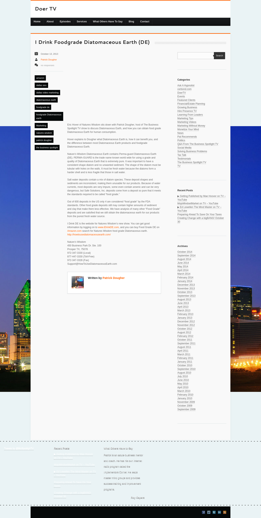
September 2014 (186, 255)
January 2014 (184, 281)
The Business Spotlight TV (191, 162)
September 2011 (186, 343)
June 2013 (183, 303)
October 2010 (184, 365)
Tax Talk (181, 155)
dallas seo (41, 85)
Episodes (65, 21)
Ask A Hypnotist (185, 85)
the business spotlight (47, 147)
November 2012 (186, 325)
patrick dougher (44, 140)
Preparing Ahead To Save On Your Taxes (199, 214)
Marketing (41, 125)
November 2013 (186, 288)
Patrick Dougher (49, 59)
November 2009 (186, 402)
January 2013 (184, 317)
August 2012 (184, 332)
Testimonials (184, 158)
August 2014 (184, 259)
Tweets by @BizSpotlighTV (19, 448)
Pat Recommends (187, 136)
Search (218, 55)
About (50, 21)
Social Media (184, 147)
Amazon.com (74, 230)
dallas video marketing (47, 92)
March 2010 (183, 391)
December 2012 (186, 321)
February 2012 (185, 336)
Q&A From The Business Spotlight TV (197, 144)
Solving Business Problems (192, 151)
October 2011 (184, 339)
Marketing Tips (185, 118)
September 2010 (186, 369)
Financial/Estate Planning (191, 103)
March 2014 (183, 273)
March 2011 (183, 354)
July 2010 (182, 376)
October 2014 (184, 251)
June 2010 (183, 380)
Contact (144, 21)
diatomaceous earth (46, 100)
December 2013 (186, 284)
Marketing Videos (186, 122)
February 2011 (185, 358)
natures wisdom (44, 133)
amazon (40, 78)
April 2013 (182, 306)
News (180, 133)
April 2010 (182, 387)
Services (82, 21)
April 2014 (182, 270)
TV (178, 166)
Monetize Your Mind (188, 129)
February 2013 (185, 314)
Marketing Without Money (191, 125)
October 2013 (184, 292)
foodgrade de (43, 107)
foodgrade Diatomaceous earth (48, 116)
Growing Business (187, 107)
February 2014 (185, 277)
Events (181, 96)
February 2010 (185, 394)
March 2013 (183, 310)
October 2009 (184, 405)
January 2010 (184, 398)
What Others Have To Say (108, 21)
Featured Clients (186, 100)
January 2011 (184, 361)
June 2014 (183, 262)
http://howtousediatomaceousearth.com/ (89, 234)
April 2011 (182, 350)
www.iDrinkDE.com (108, 227)
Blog (131, 21)
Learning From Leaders (190, 114)
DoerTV (181, 92)
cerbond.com (184, 89)
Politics (181, 140)
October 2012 (184, 328)
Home (37, 21)
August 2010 (184, 372)
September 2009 (186, 409)
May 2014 (182, 266)
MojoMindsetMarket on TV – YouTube (197, 203)
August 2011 (184, 347)
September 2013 (186, 295)
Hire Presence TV (187, 111)
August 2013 (184, 299)
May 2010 (182, 383)
